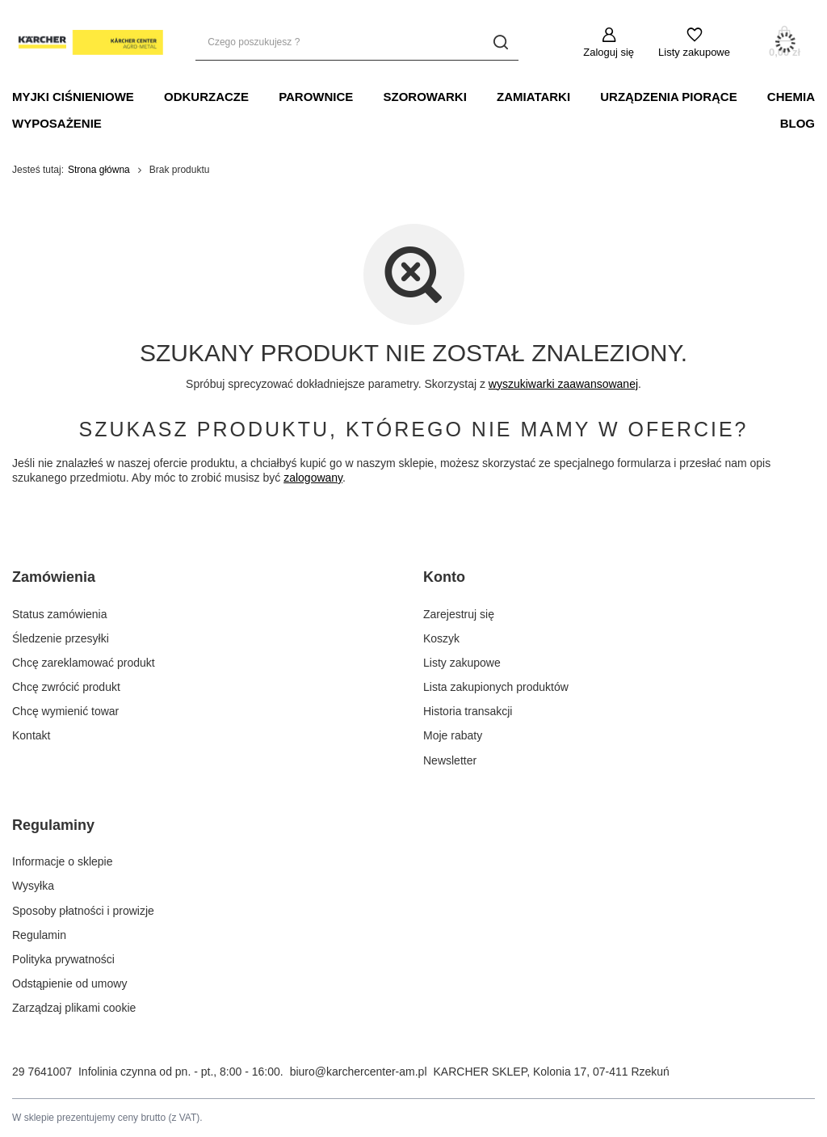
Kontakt (31, 735)
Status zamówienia (59, 614)
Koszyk (441, 638)
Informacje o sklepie (62, 861)
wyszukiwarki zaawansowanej (563, 383)
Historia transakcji (467, 711)
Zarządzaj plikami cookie (74, 1007)
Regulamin (39, 935)
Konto (444, 577)
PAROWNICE (316, 96)
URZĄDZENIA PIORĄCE (668, 96)
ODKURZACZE (206, 96)
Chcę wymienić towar (65, 711)
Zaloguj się (608, 52)
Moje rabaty (452, 735)
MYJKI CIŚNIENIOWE (73, 96)
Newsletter (449, 760)
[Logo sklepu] (87, 43)
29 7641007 (42, 1071)
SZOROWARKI (425, 96)
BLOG (797, 123)
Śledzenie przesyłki (60, 638)
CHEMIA (791, 96)
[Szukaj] (500, 42)
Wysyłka (33, 885)
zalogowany (312, 477)
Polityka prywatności (63, 959)
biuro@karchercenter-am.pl (358, 1071)
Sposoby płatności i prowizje (83, 910)
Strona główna (99, 169)
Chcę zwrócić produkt (66, 686)
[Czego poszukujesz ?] (356, 42)
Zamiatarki (533, 96)
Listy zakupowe (694, 52)
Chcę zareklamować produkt (83, 662)
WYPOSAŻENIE (57, 123)
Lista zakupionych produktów (496, 686)
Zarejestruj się (458, 614)
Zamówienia (53, 577)
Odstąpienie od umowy (69, 983)
